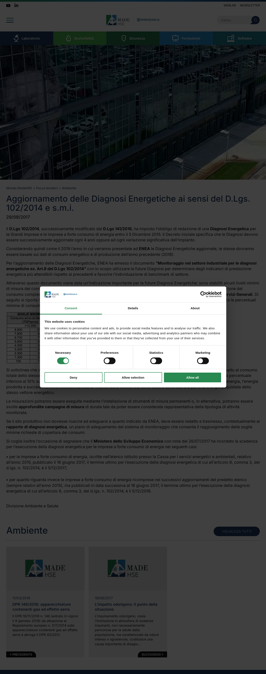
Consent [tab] (71, 308)
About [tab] (195, 308)
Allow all (192, 377)
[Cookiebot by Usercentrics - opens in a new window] (203, 294)
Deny (73, 377)
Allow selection (133, 377)
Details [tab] (133, 308)
